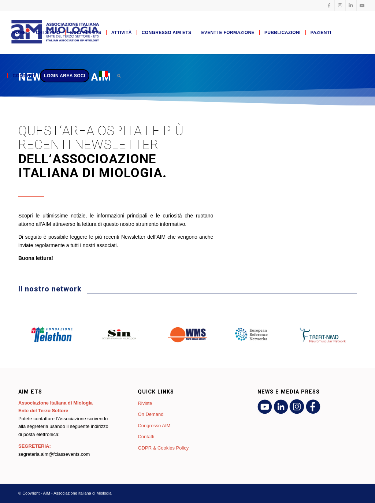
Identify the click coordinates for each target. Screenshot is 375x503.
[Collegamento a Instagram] (340, 5)
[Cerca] (118, 75)
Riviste (145, 403)
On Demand (150, 414)
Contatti (146, 436)
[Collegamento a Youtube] (362, 5)
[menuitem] (18, 32)
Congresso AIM (154, 425)
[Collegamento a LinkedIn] (351, 5)
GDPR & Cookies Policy (163, 448)
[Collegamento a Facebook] (329, 5)
